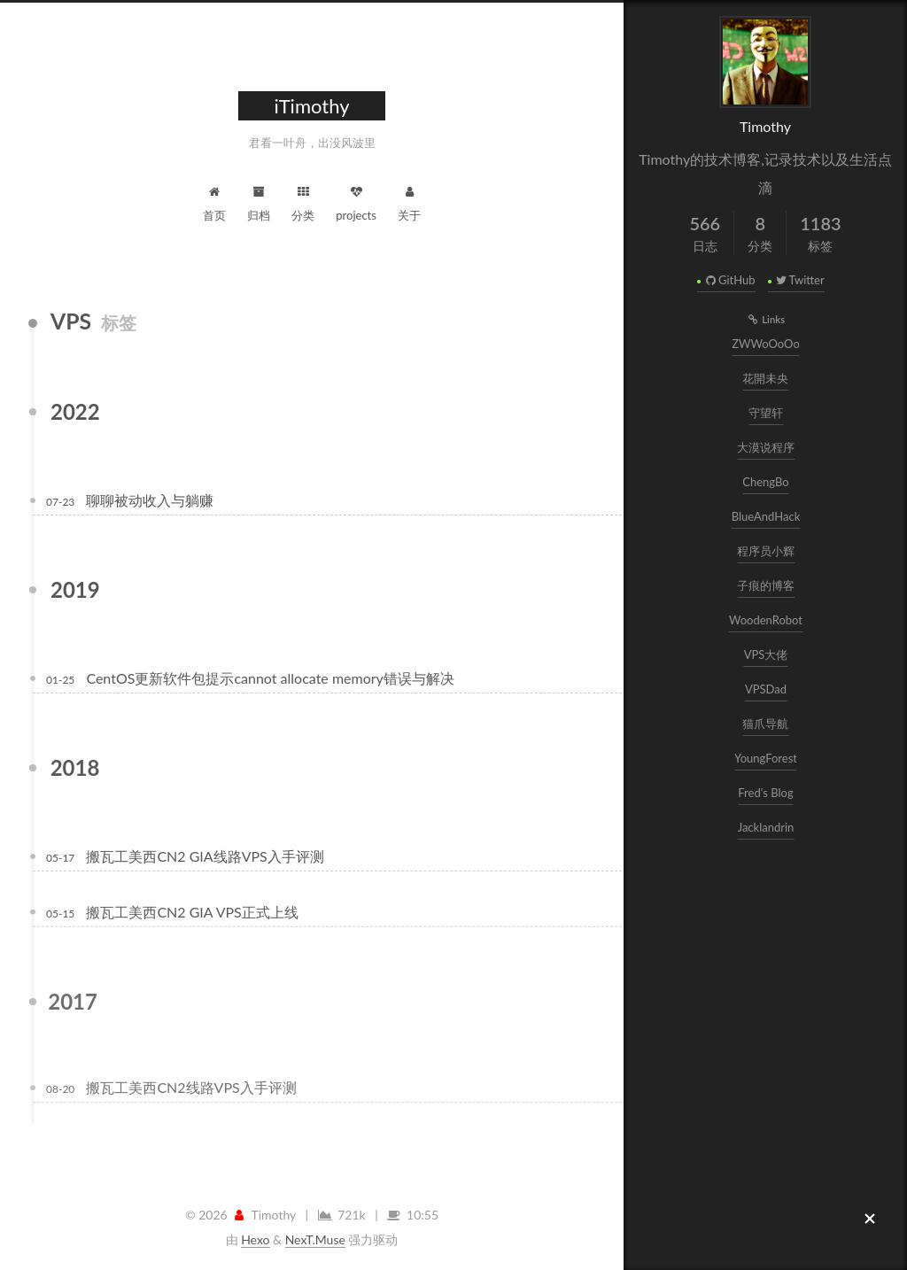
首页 (214, 201)
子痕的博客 (766, 585)
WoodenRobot (766, 620)
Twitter (799, 280)
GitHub (729, 280)
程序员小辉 (766, 551)
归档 (258, 201)
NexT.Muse (315, 1239)
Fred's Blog (767, 793)
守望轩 (766, 413)
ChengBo (767, 482)
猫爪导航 (767, 723)
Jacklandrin (767, 827)
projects (356, 201)
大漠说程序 (766, 447)
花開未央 (767, 378)
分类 (302, 201)
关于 (409, 201)
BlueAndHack (767, 516)
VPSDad (766, 689)
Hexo (255, 1239)
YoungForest (766, 758)
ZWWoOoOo (767, 344)
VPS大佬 (767, 654)
